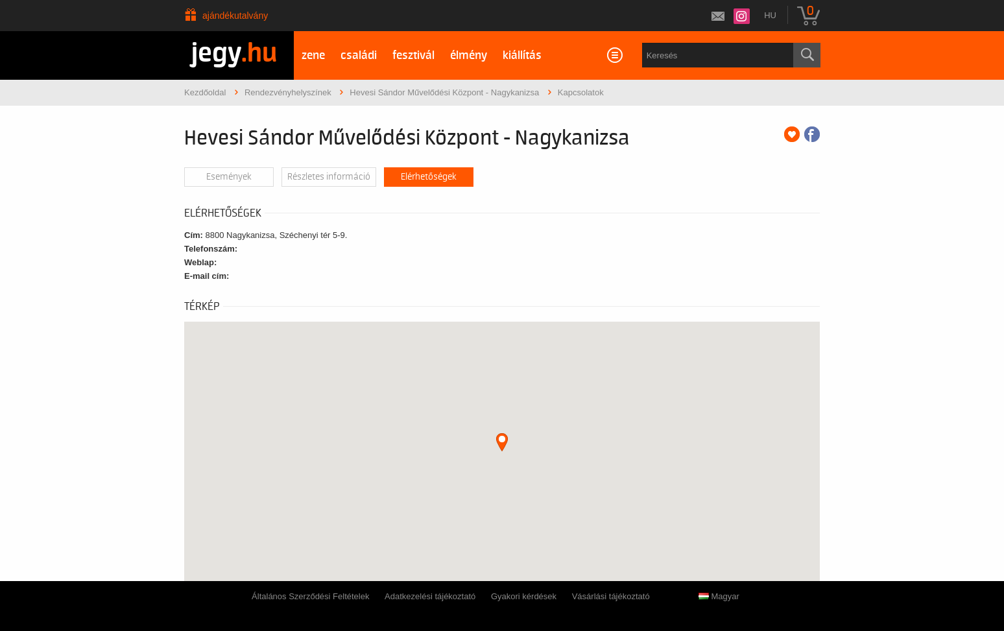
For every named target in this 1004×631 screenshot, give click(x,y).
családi (359, 55)
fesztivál (413, 55)
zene (313, 55)
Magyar (719, 596)
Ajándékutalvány (235, 15)
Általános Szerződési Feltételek (310, 596)
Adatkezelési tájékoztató (430, 596)
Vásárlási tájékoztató (611, 596)
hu (770, 15)
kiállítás (522, 55)
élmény (468, 55)
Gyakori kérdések (523, 596)
